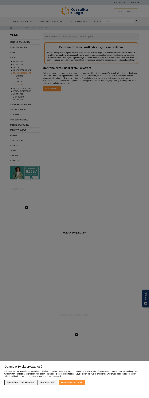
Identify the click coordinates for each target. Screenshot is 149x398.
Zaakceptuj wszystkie (71, 382)
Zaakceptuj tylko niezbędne (20, 382)
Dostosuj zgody (47, 382)
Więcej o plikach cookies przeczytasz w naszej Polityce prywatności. (33, 376)
